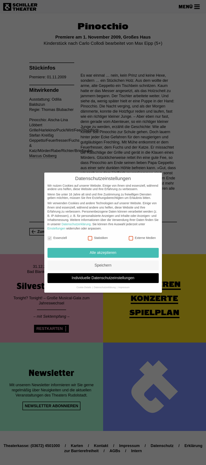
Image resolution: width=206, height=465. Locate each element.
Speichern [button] (103, 262)
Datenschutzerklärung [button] (105, 284)
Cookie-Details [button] (84, 284)
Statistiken (98, 234)
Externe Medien (142, 234)
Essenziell (57, 234)
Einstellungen (56, 225)
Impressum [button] (123, 284)
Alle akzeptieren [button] (103, 249)
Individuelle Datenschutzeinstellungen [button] (103, 274)
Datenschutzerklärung (76, 220)
